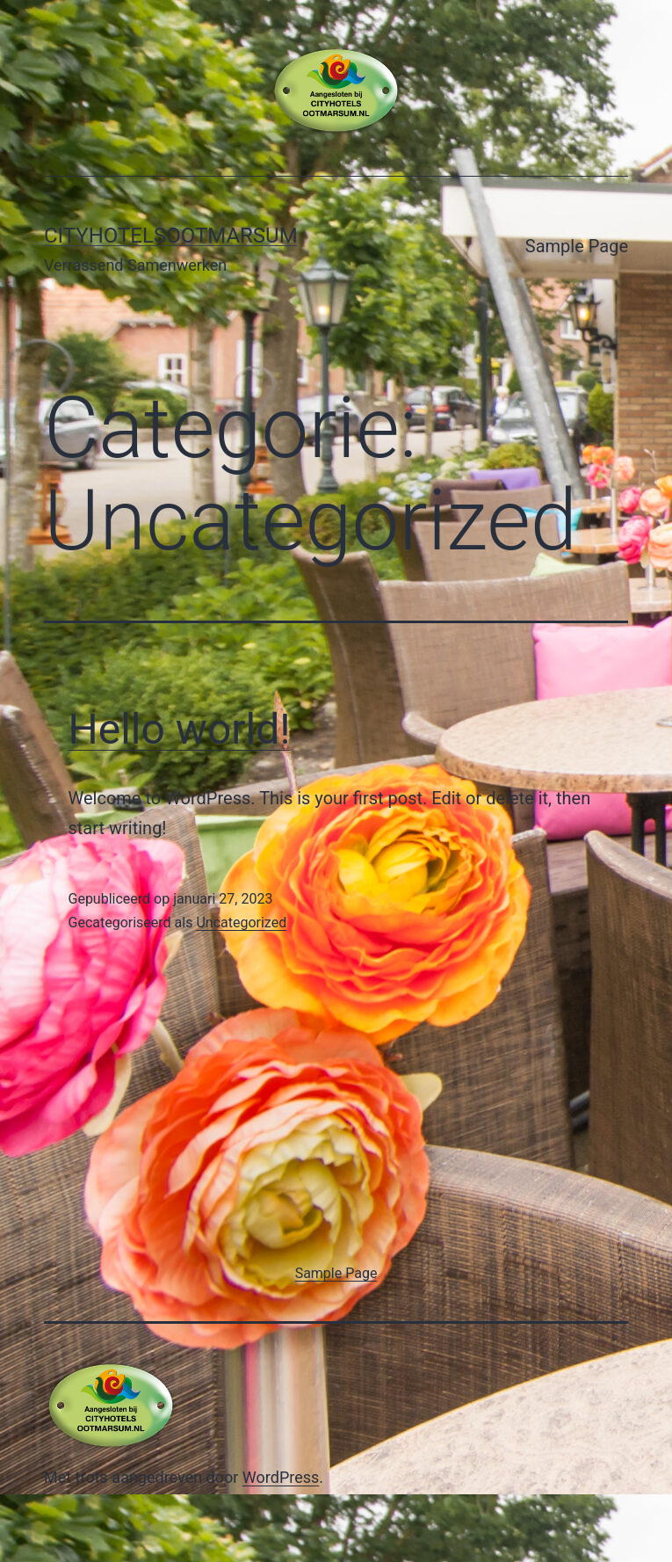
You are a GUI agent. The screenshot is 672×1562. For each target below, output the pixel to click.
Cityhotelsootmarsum (171, 235)
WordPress (280, 1477)
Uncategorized (241, 922)
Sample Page (576, 246)
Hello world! (180, 729)
